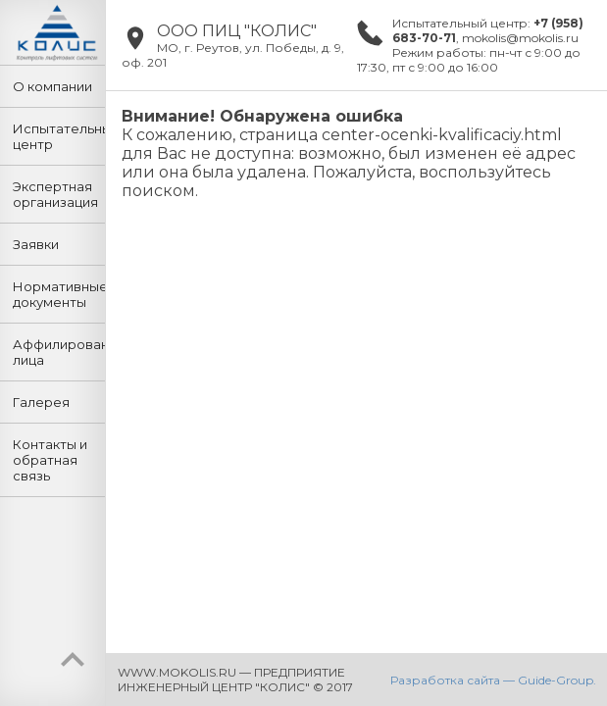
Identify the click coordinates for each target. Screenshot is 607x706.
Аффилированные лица (59, 352)
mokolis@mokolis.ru (520, 37)
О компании (52, 86)
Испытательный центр (59, 136)
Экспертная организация (55, 194)
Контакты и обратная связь (50, 459)
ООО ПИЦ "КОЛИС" (237, 31)
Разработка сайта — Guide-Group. (493, 680)
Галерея (41, 402)
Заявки (36, 244)
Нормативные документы (59, 294)
